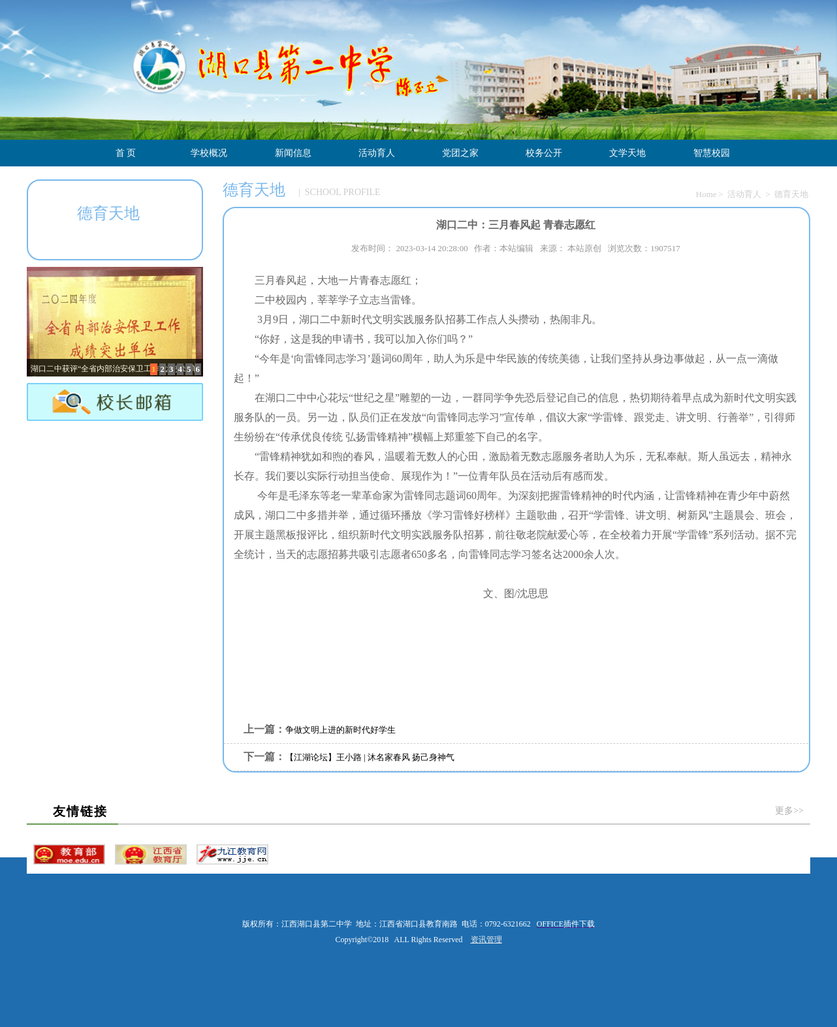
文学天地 (627, 153)
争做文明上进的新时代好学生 (340, 730)
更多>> (789, 811)
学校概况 (209, 153)
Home (706, 194)
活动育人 (376, 153)
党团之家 (460, 153)
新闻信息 (293, 153)
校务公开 (544, 153)
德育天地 (791, 194)
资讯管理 (486, 939)
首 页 (126, 153)
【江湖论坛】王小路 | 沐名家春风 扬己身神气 (369, 757)
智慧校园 (711, 153)
